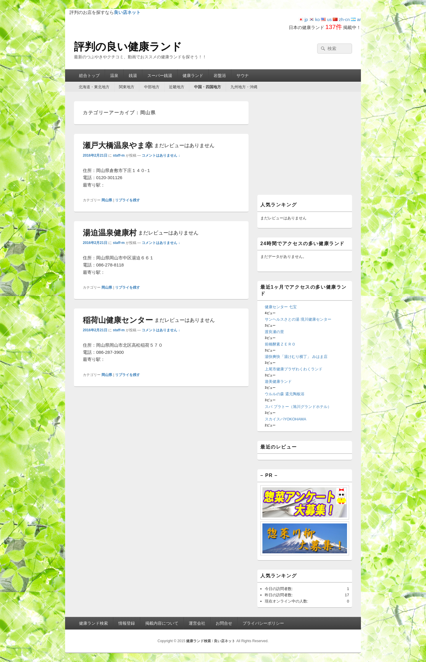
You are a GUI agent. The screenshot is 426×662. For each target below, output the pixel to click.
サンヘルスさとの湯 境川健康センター (298, 319)
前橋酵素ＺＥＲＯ (280, 344)
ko (314, 19)
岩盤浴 (220, 75)
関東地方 (126, 87)
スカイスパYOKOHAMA (285, 419)
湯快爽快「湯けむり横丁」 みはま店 (296, 356)
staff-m (119, 155)
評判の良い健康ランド (128, 47)
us (326, 19)
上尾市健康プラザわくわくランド (293, 369)
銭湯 (133, 75)
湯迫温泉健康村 (141, 232)
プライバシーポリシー (263, 623)
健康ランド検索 (93, 623)
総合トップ (89, 75)
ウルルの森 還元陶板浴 (284, 394)
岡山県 (106, 200)
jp (303, 19)
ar (356, 19)
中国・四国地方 (207, 87)
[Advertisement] (304, 147)
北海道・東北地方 (94, 87)
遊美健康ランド (278, 381)
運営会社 (197, 623)
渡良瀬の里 (274, 332)
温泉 (114, 75)
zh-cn (341, 19)
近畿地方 (176, 87)
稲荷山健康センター (149, 320)
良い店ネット (224, 641)
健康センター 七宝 (281, 307)
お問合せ (224, 623)
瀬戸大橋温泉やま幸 (148, 145)
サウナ (242, 75)
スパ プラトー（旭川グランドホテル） (298, 406)
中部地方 (151, 87)
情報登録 (126, 623)
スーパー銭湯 (159, 75)
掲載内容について (161, 623)
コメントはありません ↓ (161, 155)
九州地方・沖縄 (243, 87)
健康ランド (193, 75)
